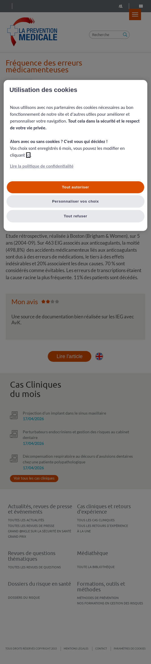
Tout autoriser (75, 187)
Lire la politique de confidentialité (41, 166)
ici (28, 155)
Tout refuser (75, 216)
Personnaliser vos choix (75, 201)
